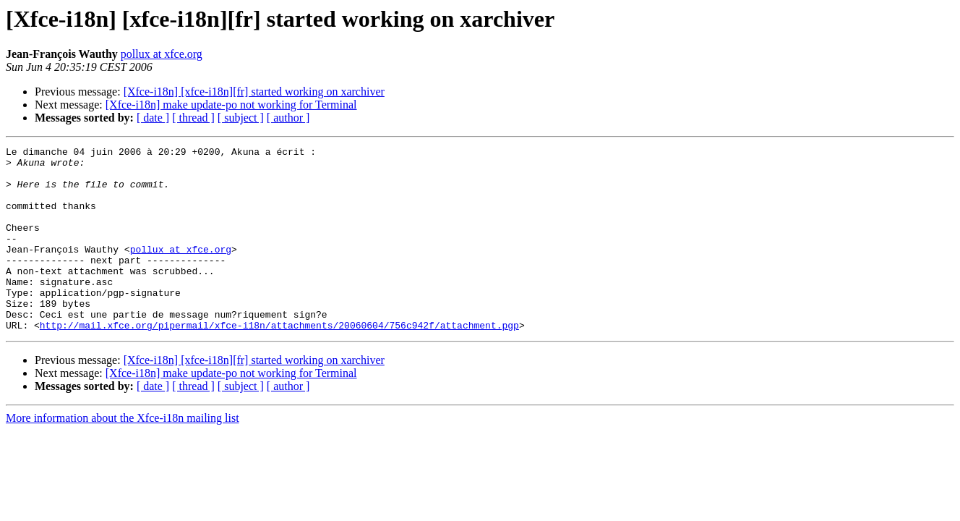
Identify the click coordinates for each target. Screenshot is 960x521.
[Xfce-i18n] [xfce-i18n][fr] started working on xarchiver (254, 91)
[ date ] (153, 117)
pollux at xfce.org (161, 54)
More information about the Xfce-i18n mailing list (122, 455)
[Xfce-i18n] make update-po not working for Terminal (231, 104)
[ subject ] (241, 117)
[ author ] (288, 117)
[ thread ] (193, 117)
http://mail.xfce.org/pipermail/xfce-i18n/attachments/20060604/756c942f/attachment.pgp (279, 361)
